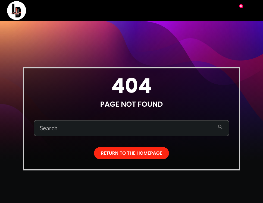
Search (49, 128)
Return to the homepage (131, 153)
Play (216, 10)
